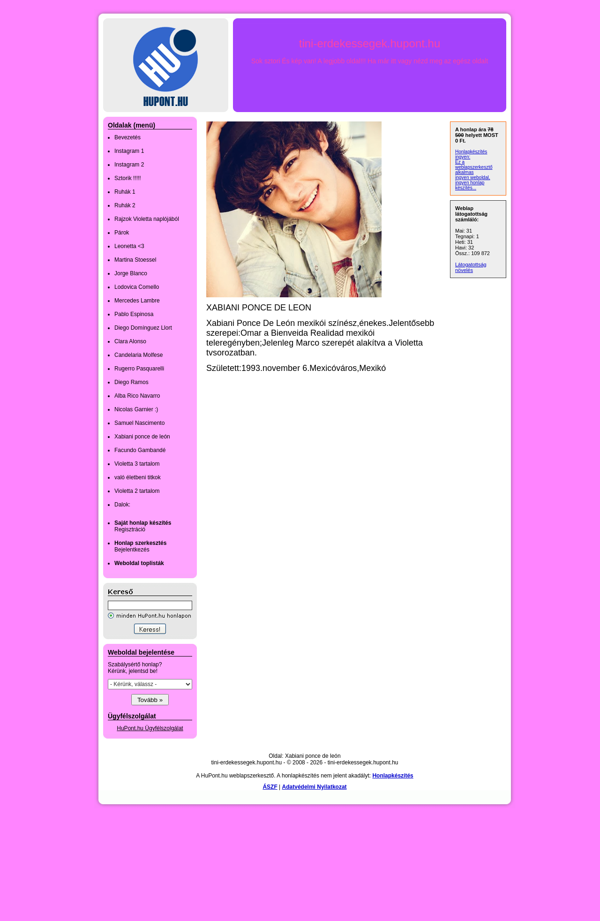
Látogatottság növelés (471, 267)
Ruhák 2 (124, 205)
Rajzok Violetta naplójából (146, 219)
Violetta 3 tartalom (137, 463)
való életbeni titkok (137, 477)
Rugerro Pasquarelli (139, 368)
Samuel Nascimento (139, 423)
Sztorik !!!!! (127, 178)
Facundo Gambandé (139, 450)
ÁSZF (269, 787)
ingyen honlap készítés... (469, 185)
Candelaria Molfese (138, 355)
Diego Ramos (131, 382)
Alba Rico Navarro (137, 396)
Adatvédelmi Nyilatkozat (314, 787)
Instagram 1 (129, 151)
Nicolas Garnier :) (136, 409)
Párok (121, 232)
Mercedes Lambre (137, 300)
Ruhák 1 (124, 192)
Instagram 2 (129, 164)
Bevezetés (127, 137)
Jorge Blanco (130, 273)
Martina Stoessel (135, 260)
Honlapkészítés (392, 775)
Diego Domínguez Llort (143, 328)
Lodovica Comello (136, 287)
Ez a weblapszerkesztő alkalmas (473, 167)
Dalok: (122, 504)
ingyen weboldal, (472, 177)
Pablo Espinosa (133, 314)
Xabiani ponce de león (142, 436)
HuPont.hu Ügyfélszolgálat (150, 728)
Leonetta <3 (129, 246)
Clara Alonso (130, 341)
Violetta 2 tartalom (137, 491)
